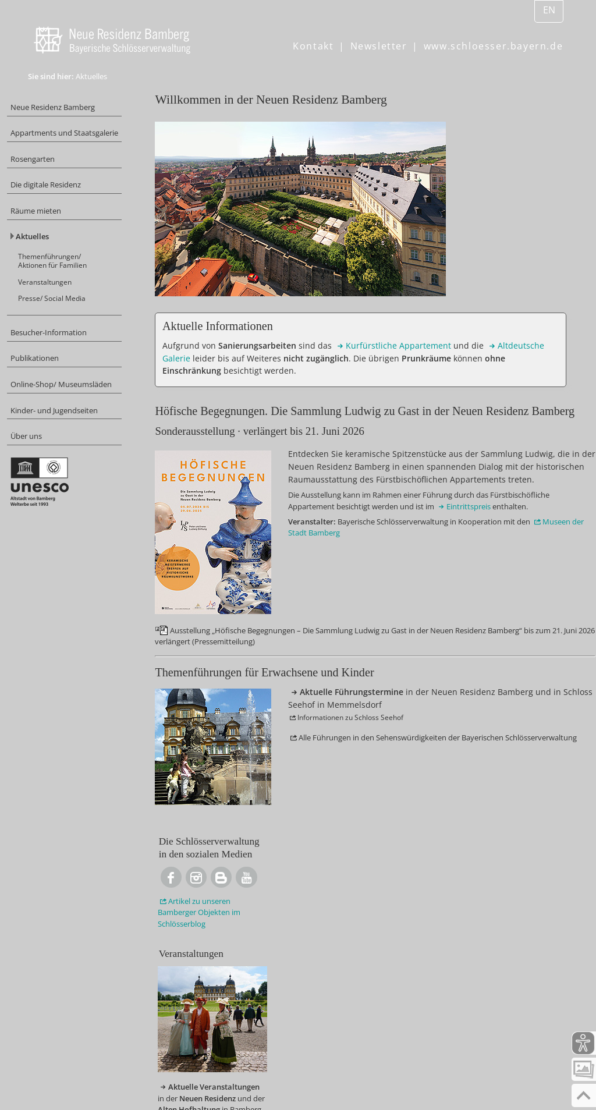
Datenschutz (285, 1083)
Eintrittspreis (376, 713)
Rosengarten (55, 176)
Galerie (227, 394)
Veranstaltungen (67, 313)
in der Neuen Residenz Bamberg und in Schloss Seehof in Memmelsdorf (361, 884)
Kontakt (313, 46)
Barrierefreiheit (362, 1083)
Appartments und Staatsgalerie (65, 143)
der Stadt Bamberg (262, 755)
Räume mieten (58, 234)
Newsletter (378, 46)
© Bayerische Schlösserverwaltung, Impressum (139, 1083)
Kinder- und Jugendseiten (80, 465)
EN (549, 9)
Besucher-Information (73, 369)
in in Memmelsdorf (498, 532)
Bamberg (510, 732)
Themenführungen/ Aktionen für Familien (75, 290)
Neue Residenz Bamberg (78, 108)
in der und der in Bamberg (509, 443)
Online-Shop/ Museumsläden (60, 432)
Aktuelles (51, 262)
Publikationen (57, 397)
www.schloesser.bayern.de (493, 46)
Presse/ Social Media (73, 332)
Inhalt (58, 1097)
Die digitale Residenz (71, 205)
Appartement (243, 380)
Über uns (48, 494)
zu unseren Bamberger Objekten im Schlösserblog (507, 231)
